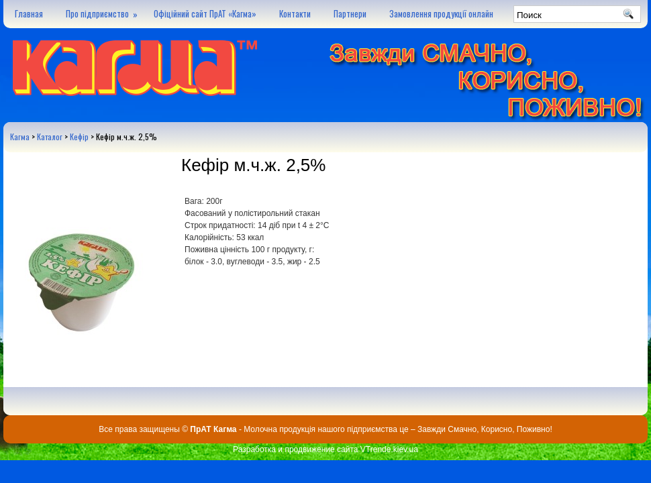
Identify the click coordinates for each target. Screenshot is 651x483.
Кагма (20, 136)
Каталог (49, 136)
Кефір (79, 136)
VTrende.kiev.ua (389, 449)
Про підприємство (104, 10)
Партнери (350, 13)
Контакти (295, 13)
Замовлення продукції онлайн (441, 13)
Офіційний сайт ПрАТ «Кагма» (205, 13)
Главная (29, 13)
